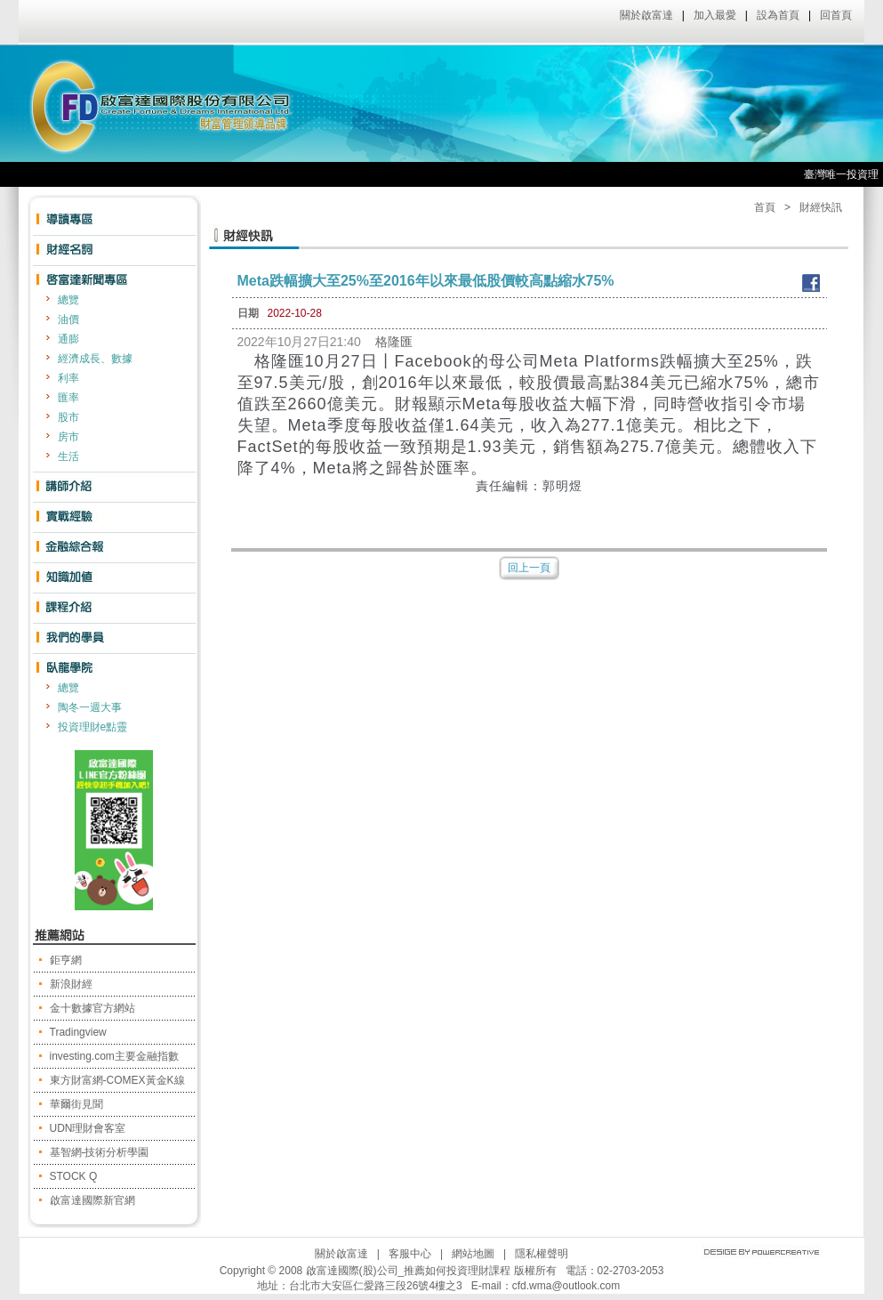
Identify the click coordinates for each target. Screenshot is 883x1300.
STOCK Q (74, 1176)
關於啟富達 (646, 15)
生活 (68, 456)
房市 (68, 437)
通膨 (68, 339)
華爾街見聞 (76, 1104)
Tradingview (78, 1032)
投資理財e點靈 (93, 727)
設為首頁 (778, 15)
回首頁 (836, 15)
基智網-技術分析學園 (99, 1152)
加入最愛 (715, 15)
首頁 (764, 207)
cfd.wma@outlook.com (566, 1286)
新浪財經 (71, 984)
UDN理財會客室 (88, 1128)
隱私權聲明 (541, 1254)
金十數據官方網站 (92, 1008)
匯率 (68, 398)
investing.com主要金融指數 (114, 1056)
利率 (68, 378)
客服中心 (410, 1254)
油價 (68, 319)
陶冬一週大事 (90, 707)
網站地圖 (473, 1254)
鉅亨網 (66, 960)
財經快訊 (820, 207)
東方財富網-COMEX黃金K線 (117, 1080)
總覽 (68, 300)
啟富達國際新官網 (92, 1200)
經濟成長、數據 (95, 358)
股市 (68, 417)
